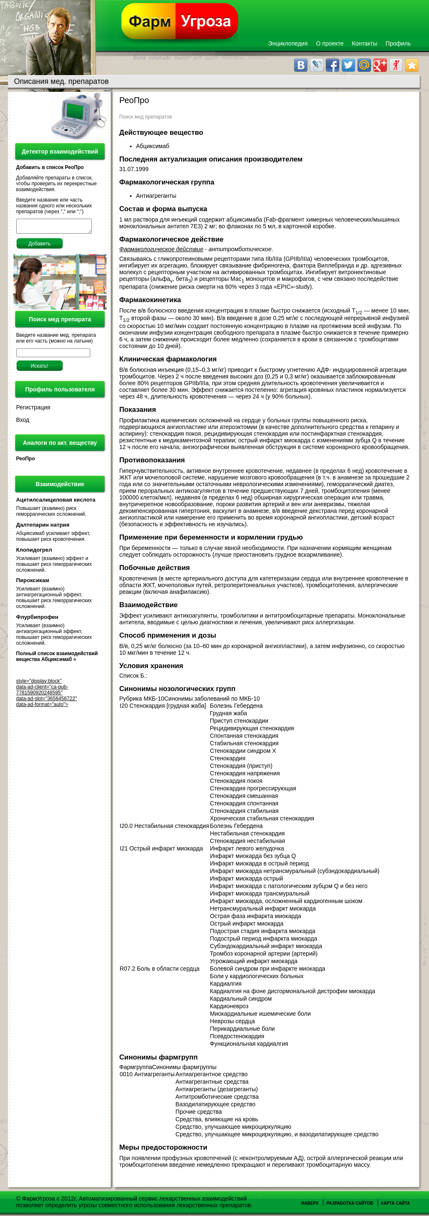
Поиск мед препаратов (145, 117)
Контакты (364, 43)
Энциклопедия (288, 43)
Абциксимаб (153, 146)
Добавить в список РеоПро (50, 167)
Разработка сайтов (349, 1203)
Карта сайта (395, 1203)
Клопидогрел (34, 552)
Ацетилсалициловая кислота (56, 502)
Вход (23, 422)
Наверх (309, 1203)
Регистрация (33, 409)
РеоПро (25, 461)
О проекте (330, 43)
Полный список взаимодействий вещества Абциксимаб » (57, 659)
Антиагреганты (157, 195)
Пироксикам (32, 583)
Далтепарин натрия (43, 527)
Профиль (398, 43)
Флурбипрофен (37, 619)
